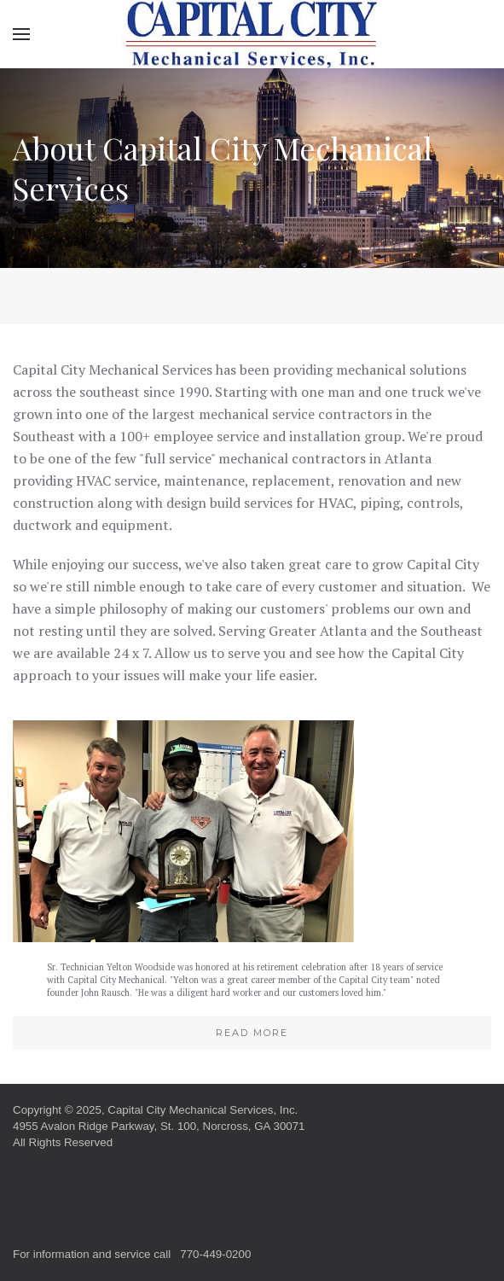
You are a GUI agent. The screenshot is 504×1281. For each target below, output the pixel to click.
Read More (252, 1033)
